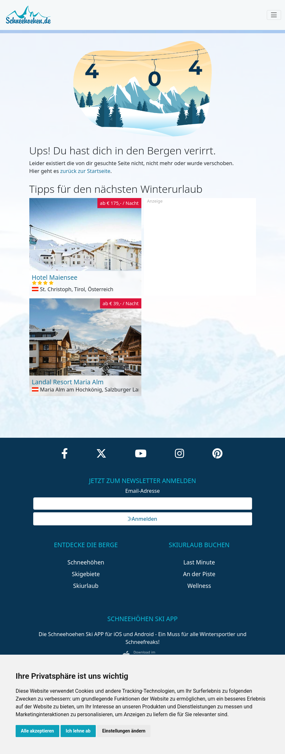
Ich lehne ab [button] (78, 730)
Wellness (199, 586)
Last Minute (199, 562)
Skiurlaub (86, 586)
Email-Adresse (142, 490)
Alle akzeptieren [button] (37, 730)
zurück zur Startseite (85, 171)
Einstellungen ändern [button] (124, 730)
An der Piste (199, 574)
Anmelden (142, 518)
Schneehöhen (85, 562)
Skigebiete (86, 574)
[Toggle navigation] (274, 15)
